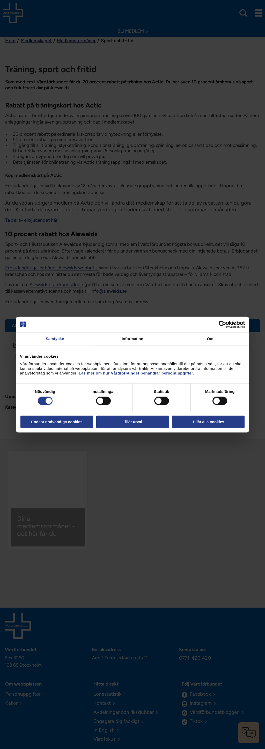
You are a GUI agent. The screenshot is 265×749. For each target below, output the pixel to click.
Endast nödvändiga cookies (56, 421)
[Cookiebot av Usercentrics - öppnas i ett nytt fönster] (222, 324)
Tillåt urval (132, 421)
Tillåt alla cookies (208, 421)
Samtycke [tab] (55, 338)
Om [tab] (210, 338)
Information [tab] (132, 338)
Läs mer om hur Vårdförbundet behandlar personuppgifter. (136, 373)
